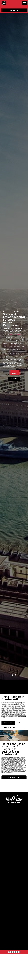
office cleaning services (9, 357)
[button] (24, 3)
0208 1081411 (8, 727)
